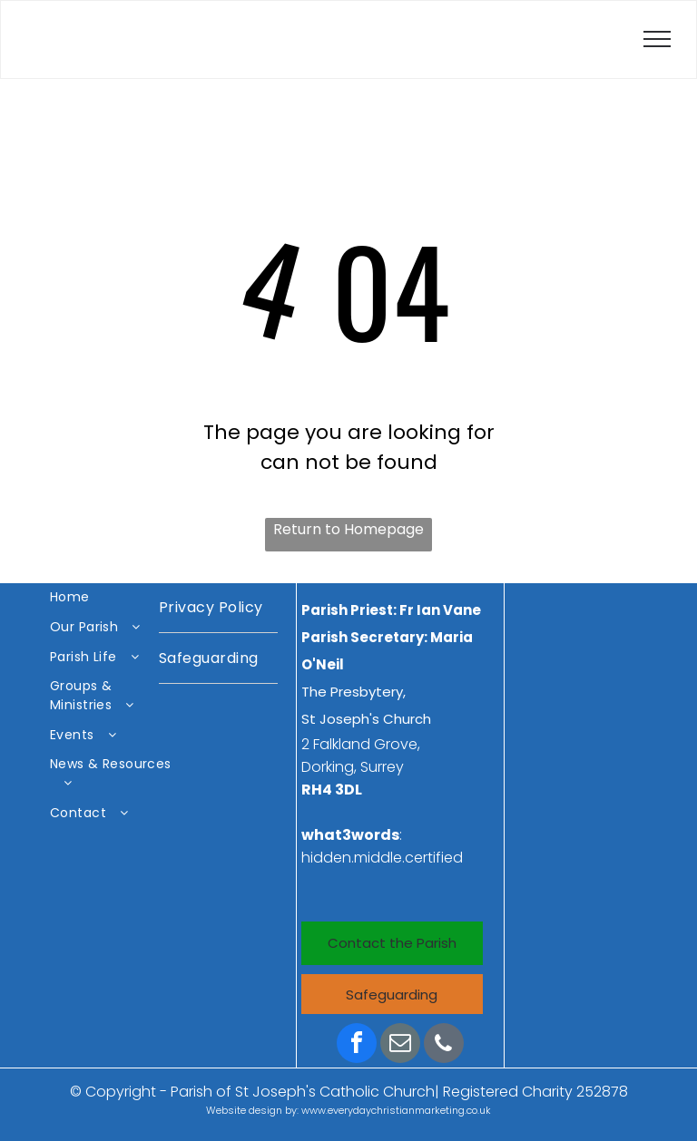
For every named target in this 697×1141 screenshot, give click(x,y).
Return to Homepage (348, 529)
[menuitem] (113, 598)
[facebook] (357, 1045)
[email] (400, 1045)
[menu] (657, 39)
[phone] (444, 1045)
